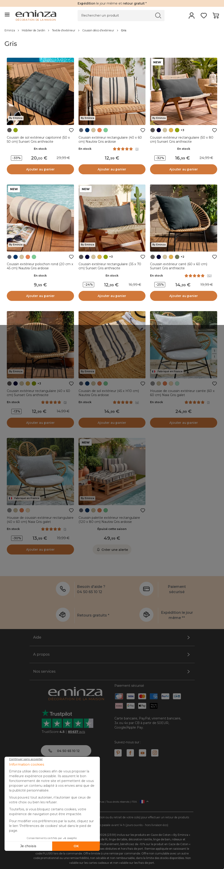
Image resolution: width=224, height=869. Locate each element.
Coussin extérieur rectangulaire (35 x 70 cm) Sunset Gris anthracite (110, 266)
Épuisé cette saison (112, 529)
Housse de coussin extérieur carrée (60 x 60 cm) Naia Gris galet (182, 393)
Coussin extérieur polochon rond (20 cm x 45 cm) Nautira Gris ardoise (40, 266)
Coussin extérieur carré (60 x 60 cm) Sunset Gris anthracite (178, 266)
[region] (112, 30)
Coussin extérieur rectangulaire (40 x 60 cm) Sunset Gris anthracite (38, 393)
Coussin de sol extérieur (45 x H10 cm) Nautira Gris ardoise (109, 393)
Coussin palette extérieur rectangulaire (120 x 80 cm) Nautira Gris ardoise (109, 520)
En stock (40, 148)
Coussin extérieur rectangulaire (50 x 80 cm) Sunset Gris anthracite (181, 139)
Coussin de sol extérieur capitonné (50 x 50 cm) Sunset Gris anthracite (38, 139)
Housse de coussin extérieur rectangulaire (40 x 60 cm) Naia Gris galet (40, 520)
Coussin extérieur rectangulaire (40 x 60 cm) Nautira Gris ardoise (110, 139)
